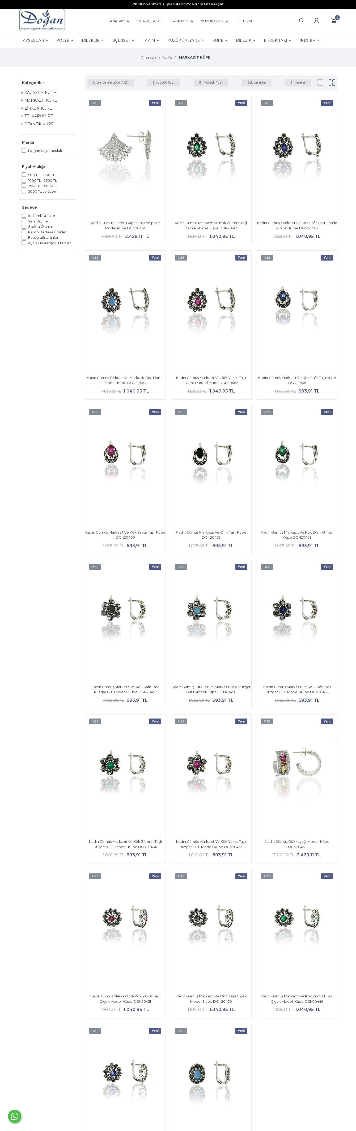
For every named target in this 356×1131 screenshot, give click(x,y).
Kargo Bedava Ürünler (47, 232)
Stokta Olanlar (40, 226)
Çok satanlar (256, 82)
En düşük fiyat (163, 82)
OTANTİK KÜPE (38, 124)
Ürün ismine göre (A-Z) (110, 82)
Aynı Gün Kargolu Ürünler (49, 243)
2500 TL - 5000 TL (43, 186)
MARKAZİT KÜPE (39, 100)
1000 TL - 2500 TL (42, 180)
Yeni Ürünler (38, 221)
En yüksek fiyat (211, 82)
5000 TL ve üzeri (42, 191)
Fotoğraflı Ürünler (43, 237)
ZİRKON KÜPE (37, 108)
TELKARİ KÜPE (37, 116)
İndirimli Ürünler (41, 215)
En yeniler (298, 82)
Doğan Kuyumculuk (45, 150)
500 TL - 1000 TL (41, 175)
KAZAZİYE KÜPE (39, 92)
